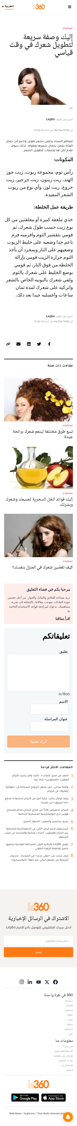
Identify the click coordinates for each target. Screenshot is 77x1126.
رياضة (70, 1024)
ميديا (70, 1019)
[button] (68, 1117)
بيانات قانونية (66, 1060)
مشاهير (69, 1029)
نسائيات (67, 28)
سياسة (69, 1000)
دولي (70, 1033)
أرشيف (69, 1069)
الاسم (63, 701)
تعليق (64, 651)
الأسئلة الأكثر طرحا (63, 1051)
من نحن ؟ (68, 1046)
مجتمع (69, 1010)
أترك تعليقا (38, 741)
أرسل (38, 952)
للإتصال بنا (67, 1065)
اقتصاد (69, 1005)
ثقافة (70, 1014)
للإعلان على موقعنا (63, 1055)
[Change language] (9, 6)
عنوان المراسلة (56, 719)
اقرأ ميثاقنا (62, 618)
